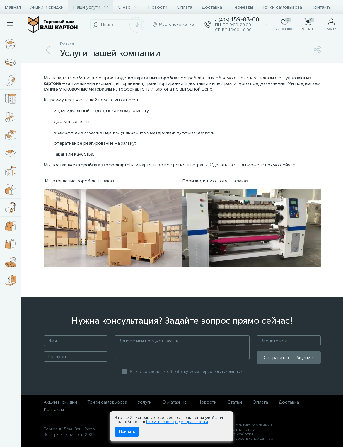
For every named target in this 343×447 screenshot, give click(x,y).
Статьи (234, 402)
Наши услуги (90, 7)
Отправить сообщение (288, 357)
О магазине (174, 402)
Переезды (242, 7)
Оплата (184, 7)
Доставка (212, 7)
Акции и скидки (47, 7)
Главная (13, 7)
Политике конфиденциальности (177, 421)
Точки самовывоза (282, 7)
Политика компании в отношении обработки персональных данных (253, 432)
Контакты (321, 7)
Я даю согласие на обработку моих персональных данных (186, 371)
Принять (127, 431)
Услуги (145, 402)
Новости (157, 7)
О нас (128, 7)
